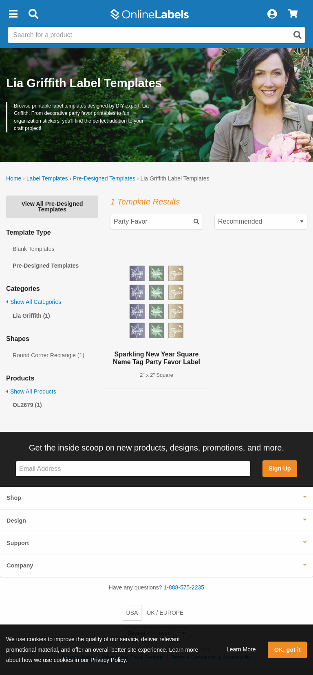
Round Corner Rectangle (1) (48, 355)
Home (13, 178)
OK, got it (287, 649)
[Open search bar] (33, 14)
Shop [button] (14, 498)
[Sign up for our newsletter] (133, 468)
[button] (13, 14)
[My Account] (272, 14)
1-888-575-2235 (184, 587)
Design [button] (16, 520)
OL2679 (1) (27, 405)
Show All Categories (33, 302)
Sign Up (280, 468)
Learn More (241, 649)
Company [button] (20, 565)
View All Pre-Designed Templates (52, 206)
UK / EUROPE (165, 612)
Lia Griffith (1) (31, 315)
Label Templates (47, 178)
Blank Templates (33, 249)
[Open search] (297, 35)
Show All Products (31, 391)
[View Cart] (293, 14)
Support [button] (18, 543)
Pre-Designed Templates (104, 178)
